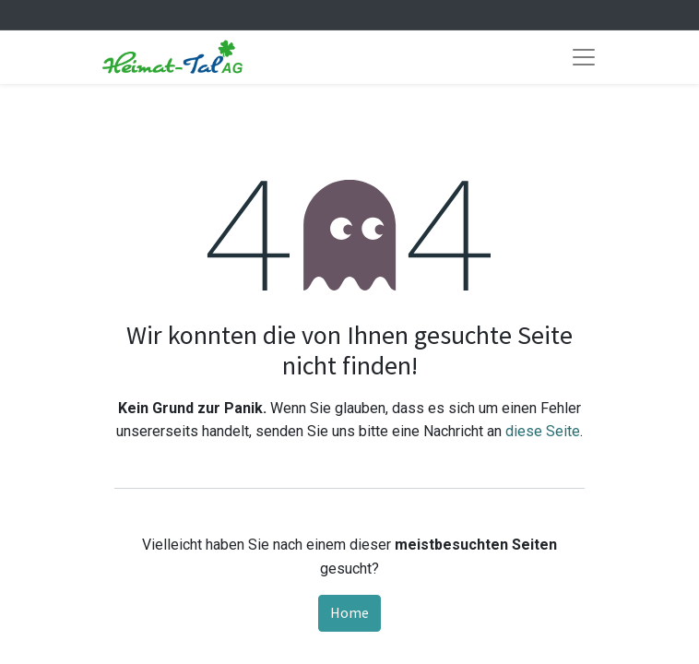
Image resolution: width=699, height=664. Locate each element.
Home (349, 612)
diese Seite (542, 431)
